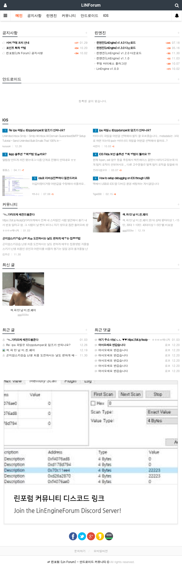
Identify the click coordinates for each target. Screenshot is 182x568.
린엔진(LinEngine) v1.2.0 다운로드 (118, 53)
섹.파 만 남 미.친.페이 (23, 310)
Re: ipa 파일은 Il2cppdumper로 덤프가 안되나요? (36, 345)
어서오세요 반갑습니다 (111, 350)
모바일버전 (101, 551)
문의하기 (80, 551)
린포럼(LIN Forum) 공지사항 (22, 53)
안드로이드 (89, 15)
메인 (19, 15)
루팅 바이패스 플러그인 (111, 63)
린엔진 (51, 15)
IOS (106, 15)
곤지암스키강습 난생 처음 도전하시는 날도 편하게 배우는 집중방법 (47, 355)
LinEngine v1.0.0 (107, 69)
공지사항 (34, 15)
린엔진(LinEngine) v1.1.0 (112, 58)
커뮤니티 (69, 15)
